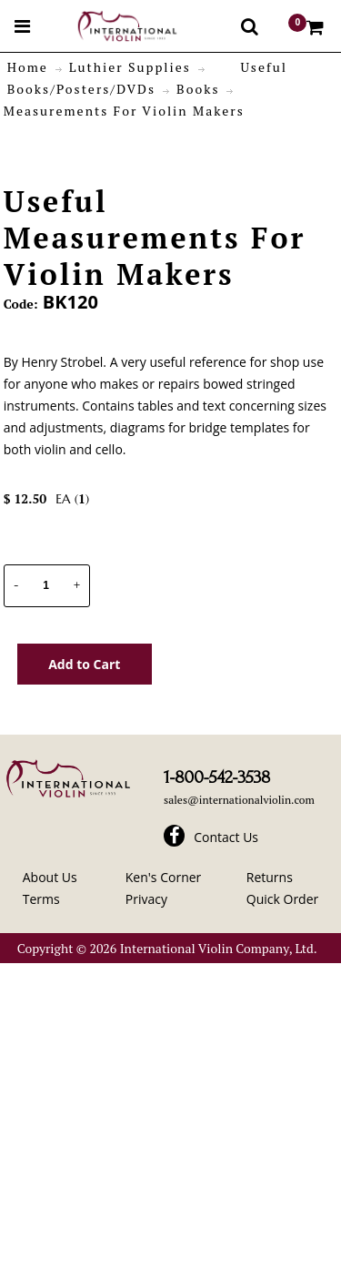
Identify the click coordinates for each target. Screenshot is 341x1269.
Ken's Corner (163, 877)
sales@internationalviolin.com (239, 800)
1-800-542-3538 (217, 777)
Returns (269, 877)
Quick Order (282, 899)
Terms (41, 899)
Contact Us (226, 837)
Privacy (146, 899)
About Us (50, 877)
